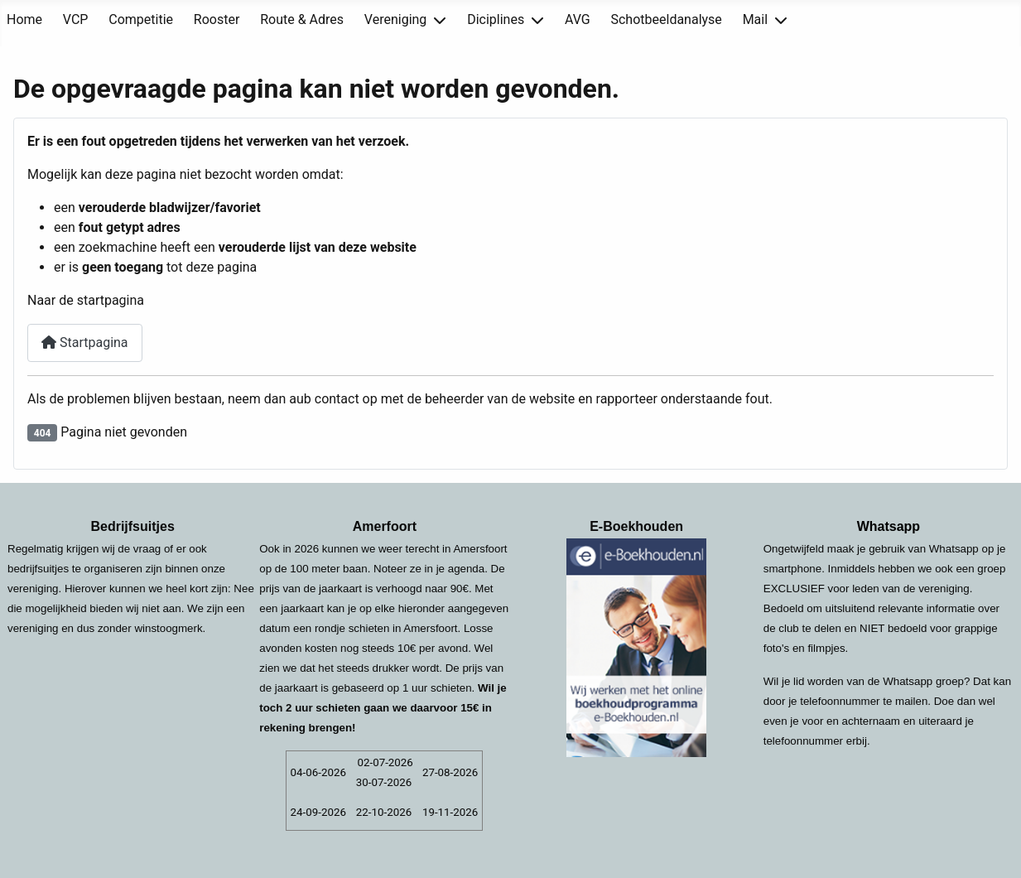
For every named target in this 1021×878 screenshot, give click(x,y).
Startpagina (84, 342)
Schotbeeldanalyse (665, 19)
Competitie (140, 19)
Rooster (217, 19)
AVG (577, 19)
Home (24, 19)
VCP (76, 19)
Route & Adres (302, 19)
